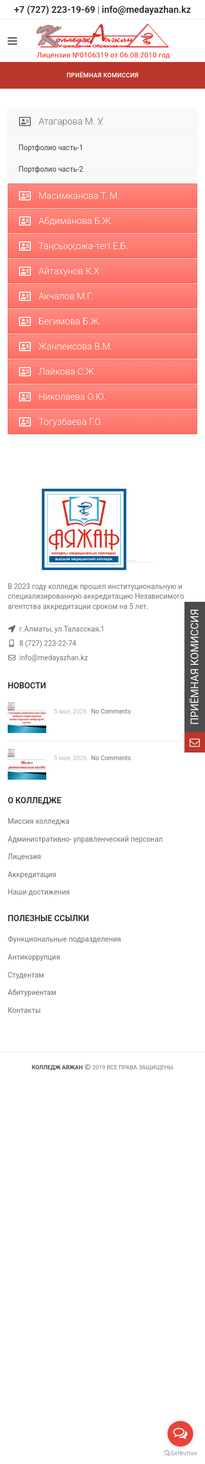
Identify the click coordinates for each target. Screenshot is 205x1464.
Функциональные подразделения (64, 939)
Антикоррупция (34, 957)
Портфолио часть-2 (50, 169)
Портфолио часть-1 (50, 148)
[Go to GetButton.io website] (180, 1453)
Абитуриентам (32, 992)
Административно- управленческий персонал (85, 839)
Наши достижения (39, 892)
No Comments (111, 711)
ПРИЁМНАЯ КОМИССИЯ (103, 75)
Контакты (24, 1010)
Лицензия (24, 856)
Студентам (26, 975)
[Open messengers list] (180, 1434)
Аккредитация (32, 874)
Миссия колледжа (38, 821)
